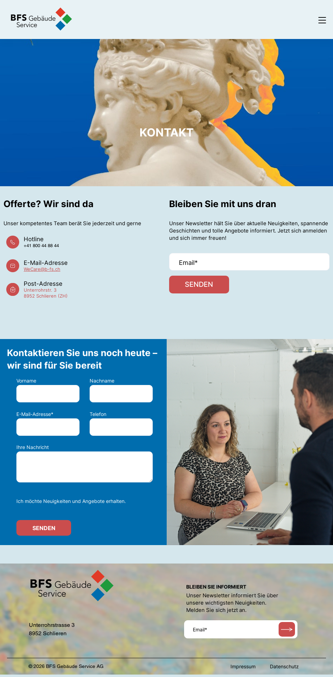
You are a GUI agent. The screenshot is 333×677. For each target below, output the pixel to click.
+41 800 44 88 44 (41, 247)
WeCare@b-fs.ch (42, 270)
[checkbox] (84, 502)
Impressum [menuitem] (243, 669)
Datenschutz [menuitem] (284, 669)
